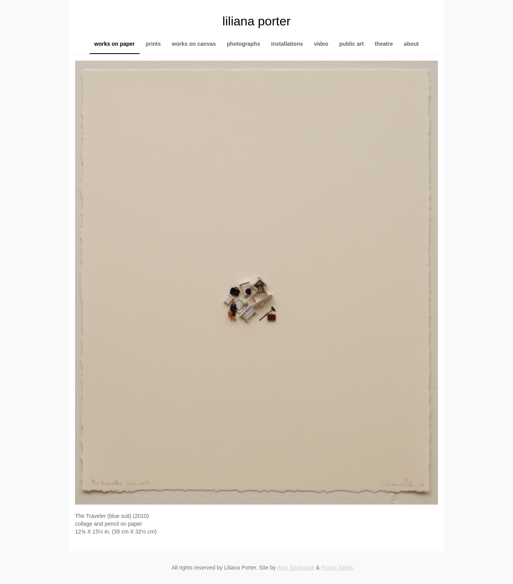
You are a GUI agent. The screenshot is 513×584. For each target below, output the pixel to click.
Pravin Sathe (336, 567)
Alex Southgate (295, 567)
